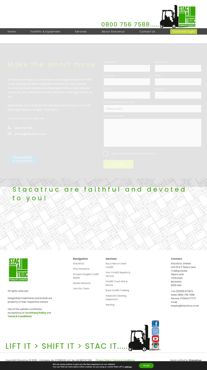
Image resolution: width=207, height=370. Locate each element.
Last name (161, 62)
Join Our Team (81, 288)
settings (128, 367)
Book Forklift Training (117, 290)
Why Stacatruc (81, 268)
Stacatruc (78, 263)
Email (158, 75)
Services (81, 31)
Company (161, 89)
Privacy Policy (37, 312)
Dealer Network (82, 283)
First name (110, 62)
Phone (108, 89)
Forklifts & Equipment (45, 31)
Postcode (110, 75)
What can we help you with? (120, 102)
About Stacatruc (113, 31)
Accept (146, 365)
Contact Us (147, 31)
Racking (110, 304)
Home (12, 31)
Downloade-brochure (23, 159)
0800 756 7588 (125, 24)
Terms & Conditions (20, 316)
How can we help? (115, 116)
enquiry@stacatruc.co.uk (27, 134)
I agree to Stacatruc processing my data (134, 153)
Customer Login (184, 31)
